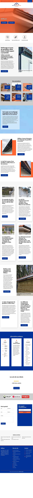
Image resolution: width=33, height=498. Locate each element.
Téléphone (10, 413)
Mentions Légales (21, 471)
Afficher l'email (6, 351)
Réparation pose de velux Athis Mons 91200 (16, 438)
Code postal (10, 409)
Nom (4, 409)
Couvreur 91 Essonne (7, 87)
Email (4, 413)
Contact (14, 466)
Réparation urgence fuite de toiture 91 (18, 87)
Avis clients (14, 467)
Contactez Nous (11, 22)
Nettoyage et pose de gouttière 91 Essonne (7, 97)
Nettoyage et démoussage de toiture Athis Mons (5, 440)
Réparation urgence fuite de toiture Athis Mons (26, 438)
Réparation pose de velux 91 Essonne (29, 87)
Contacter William (4, 71)
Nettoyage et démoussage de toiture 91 (18, 97)
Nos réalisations (4, 22)
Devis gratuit (30, 1)
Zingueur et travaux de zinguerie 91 (29, 97)
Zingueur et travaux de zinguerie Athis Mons (5, 438)
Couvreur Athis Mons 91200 (14, 439)
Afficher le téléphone (6, 346)
